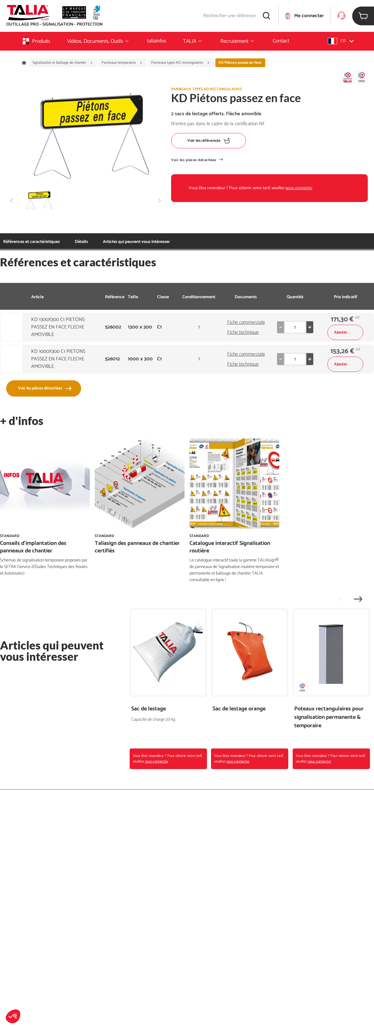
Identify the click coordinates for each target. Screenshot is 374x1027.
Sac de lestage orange (239, 709)
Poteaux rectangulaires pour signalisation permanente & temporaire (329, 717)
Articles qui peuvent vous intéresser (108, 241)
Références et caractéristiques (31, 241)
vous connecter (299, 188)
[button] (13, 1016)
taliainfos (156, 41)
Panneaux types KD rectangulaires (180, 63)
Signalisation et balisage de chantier (62, 63)
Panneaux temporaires (122, 63)
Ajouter (345, 332)
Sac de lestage (148, 709)
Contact (281, 41)
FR (341, 41)
